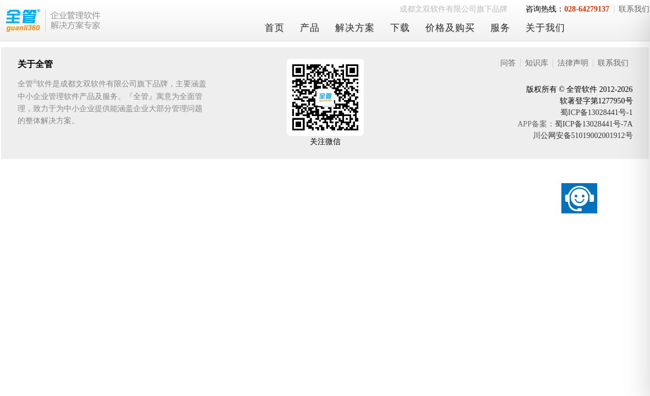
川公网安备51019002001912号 (583, 135)
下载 (400, 28)
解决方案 (355, 28)
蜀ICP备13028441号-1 (596, 112)
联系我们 (613, 63)
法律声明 (573, 63)
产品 (310, 28)
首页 (275, 28)
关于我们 (545, 28)
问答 (508, 63)
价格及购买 (450, 28)
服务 (500, 28)
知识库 (536, 63)
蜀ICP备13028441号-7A (594, 124)
